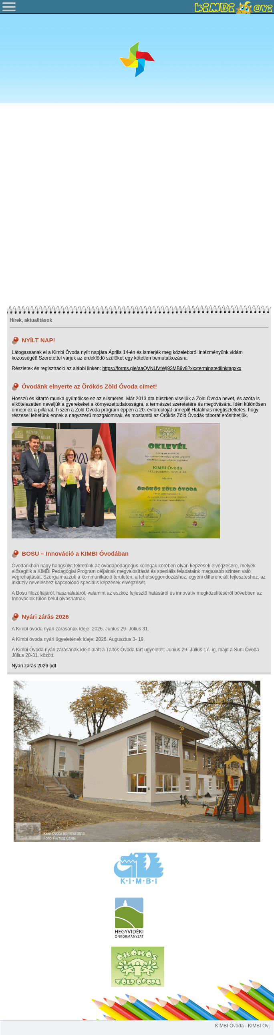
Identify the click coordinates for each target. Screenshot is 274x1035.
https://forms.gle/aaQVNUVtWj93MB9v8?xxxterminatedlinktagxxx (171, 368)
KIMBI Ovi (259, 1026)
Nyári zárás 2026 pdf (34, 666)
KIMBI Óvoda (229, 1026)
